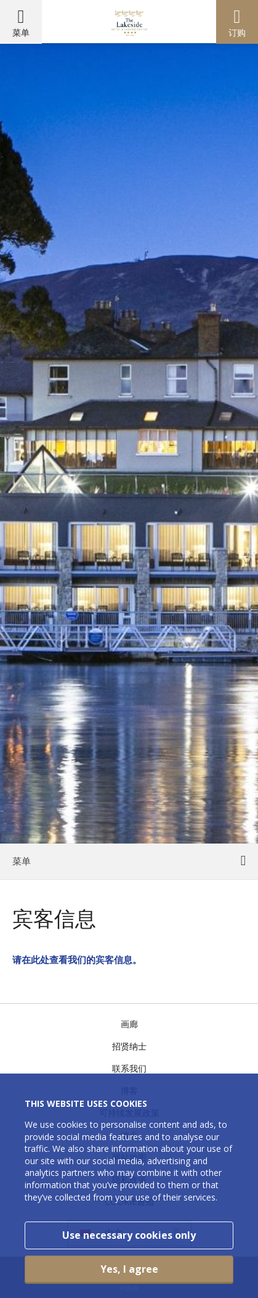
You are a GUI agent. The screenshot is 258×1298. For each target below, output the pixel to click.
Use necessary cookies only (129, 1235)
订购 (237, 32)
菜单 (21, 32)
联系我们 (129, 1068)
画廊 (129, 1024)
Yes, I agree (129, 1269)
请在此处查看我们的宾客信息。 (77, 959)
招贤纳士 (129, 1046)
